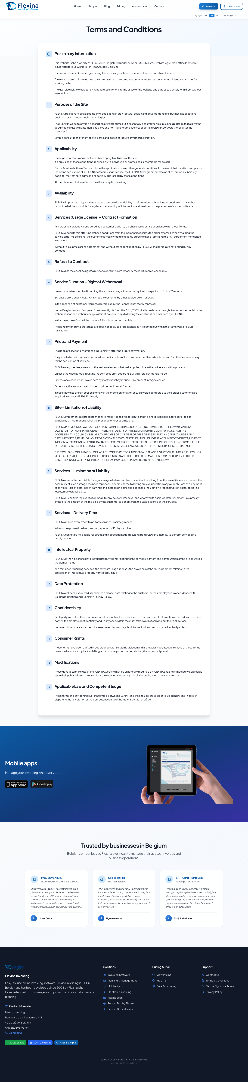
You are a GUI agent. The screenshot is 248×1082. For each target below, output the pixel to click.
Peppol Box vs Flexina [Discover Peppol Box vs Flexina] (118, 1009)
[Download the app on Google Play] (41, 784)
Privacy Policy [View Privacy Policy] (212, 992)
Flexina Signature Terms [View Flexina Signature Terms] (218, 986)
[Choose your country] (230, 15)
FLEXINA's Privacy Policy (96, 596)
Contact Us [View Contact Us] (210, 974)
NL (217, 15)
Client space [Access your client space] (231, 6)
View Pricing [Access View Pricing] (161, 974)
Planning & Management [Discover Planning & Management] (120, 980)
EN (212, 15)
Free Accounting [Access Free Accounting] (164, 986)
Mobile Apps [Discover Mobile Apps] (113, 986)
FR (206, 15)
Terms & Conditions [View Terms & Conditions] (215, 980)
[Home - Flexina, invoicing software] (22, 6)
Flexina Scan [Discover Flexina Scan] (113, 997)
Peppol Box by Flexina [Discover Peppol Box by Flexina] (118, 1003)
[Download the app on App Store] (16, 784)
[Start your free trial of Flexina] (208, 6)
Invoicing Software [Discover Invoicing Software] (116, 974)
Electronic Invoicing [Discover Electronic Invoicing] (117, 992)
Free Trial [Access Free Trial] (159, 980)
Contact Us (13, 1032)
